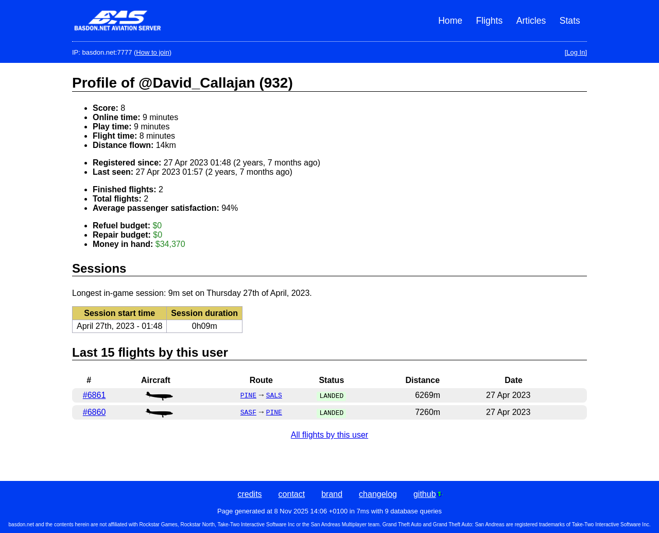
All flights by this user (329, 434)
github (427, 494)
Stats (570, 20)
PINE (248, 396)
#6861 (94, 395)
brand (331, 494)
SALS (274, 396)
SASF (248, 413)
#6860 (94, 412)
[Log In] (576, 52)
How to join (152, 52)
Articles (531, 20)
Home (450, 20)
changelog (378, 494)
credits (249, 494)
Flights (489, 20)
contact (292, 494)
